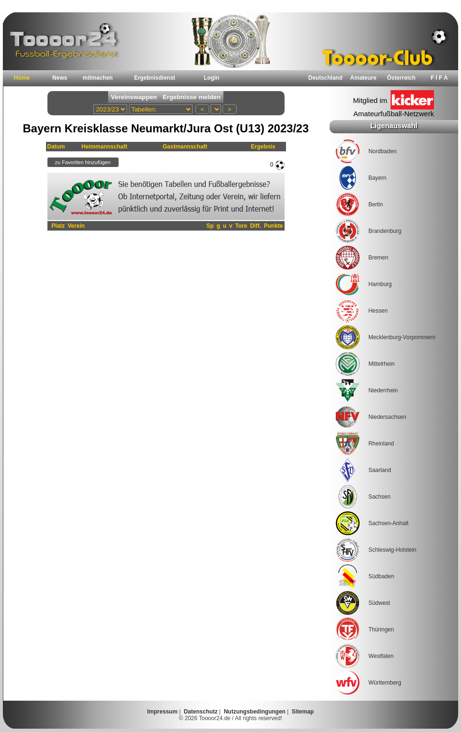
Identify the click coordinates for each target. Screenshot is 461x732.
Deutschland (325, 77)
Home (21, 77)
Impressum (162, 711)
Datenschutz (200, 711)
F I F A (439, 77)
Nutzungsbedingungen (255, 711)
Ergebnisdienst (154, 77)
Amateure (363, 77)
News (59, 77)
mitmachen (97, 77)
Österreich (401, 77)
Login (212, 77)
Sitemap (303, 711)
